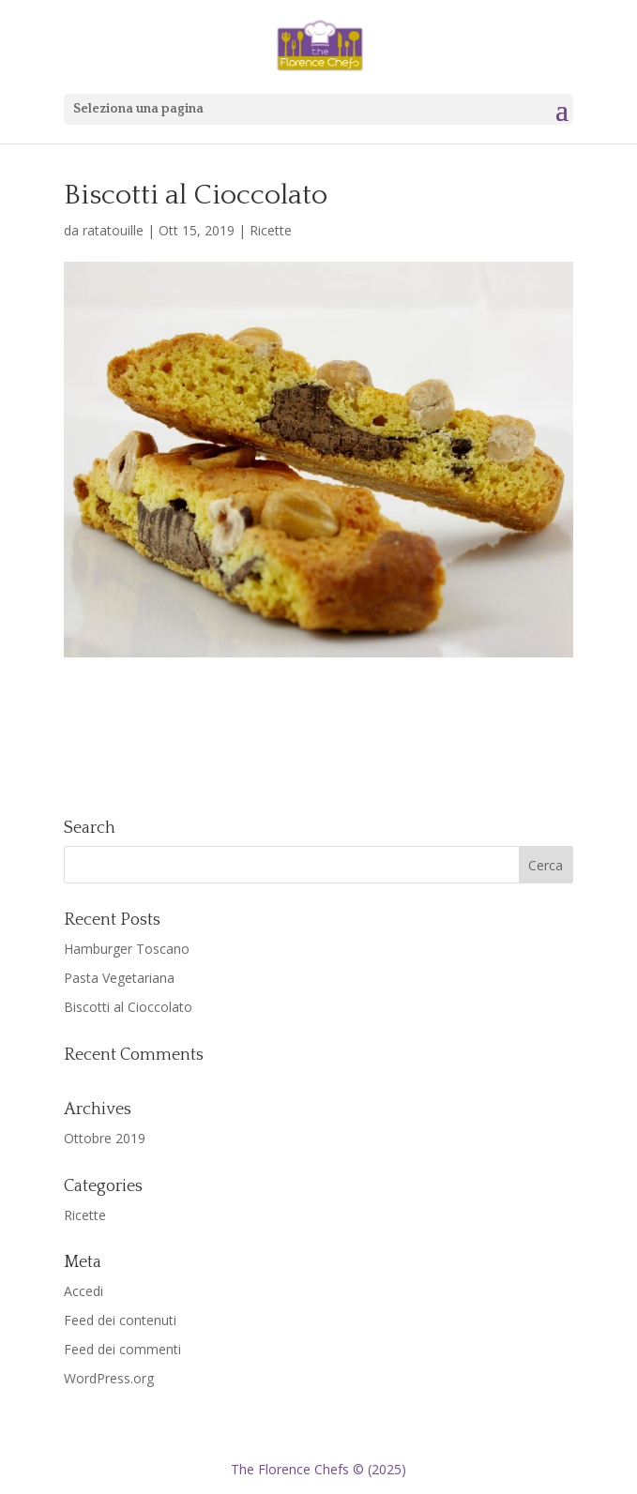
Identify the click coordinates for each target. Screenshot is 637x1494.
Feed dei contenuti (120, 1320)
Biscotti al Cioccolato (128, 1007)
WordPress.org (109, 1378)
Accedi (83, 1291)
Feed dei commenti (122, 1349)
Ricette (271, 230)
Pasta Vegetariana (119, 978)
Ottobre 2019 (104, 1138)
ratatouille (113, 230)
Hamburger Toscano (127, 949)
